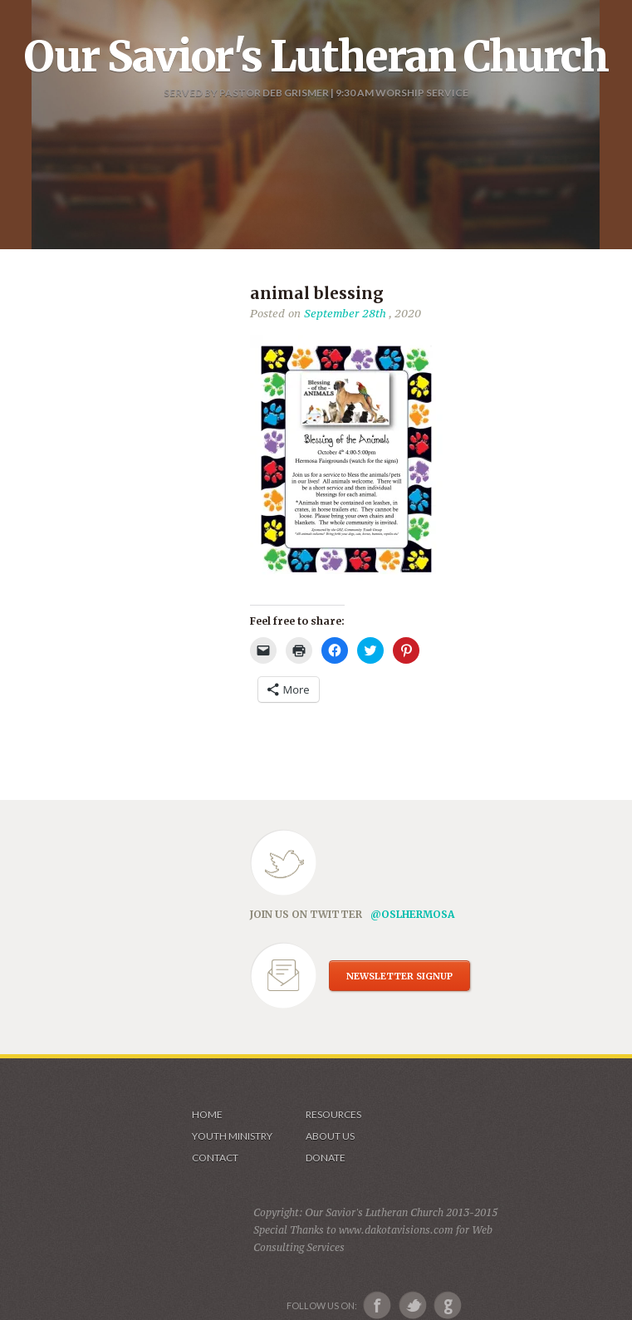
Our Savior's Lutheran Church (316, 56)
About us (330, 1136)
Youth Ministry (232, 1136)
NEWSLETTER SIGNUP (399, 976)
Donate (325, 1157)
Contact (215, 1157)
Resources (333, 1114)
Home (207, 1114)
